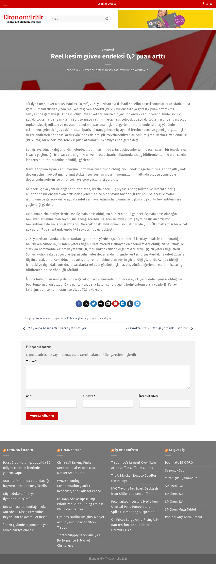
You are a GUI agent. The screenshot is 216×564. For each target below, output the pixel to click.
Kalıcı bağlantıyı (77, 318)
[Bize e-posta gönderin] (211, 3)
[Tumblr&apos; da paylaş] (130, 303)
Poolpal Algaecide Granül (183, 517)
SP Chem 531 (174, 494)
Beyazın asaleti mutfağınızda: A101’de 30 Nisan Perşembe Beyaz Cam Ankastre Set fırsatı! (26, 512)
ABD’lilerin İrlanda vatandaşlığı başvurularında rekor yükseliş (26, 483)
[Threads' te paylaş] (101, 303)
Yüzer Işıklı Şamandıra (181, 478)
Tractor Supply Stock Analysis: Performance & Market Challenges (79, 540)
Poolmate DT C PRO (179, 462)
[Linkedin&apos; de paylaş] (122, 303)
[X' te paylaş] (86, 303)
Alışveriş (177, 450)
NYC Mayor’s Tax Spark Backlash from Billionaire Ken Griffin (134, 491)
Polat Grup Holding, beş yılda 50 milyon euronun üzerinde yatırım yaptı (26, 468)
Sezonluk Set (174, 470)
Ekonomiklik (76, 70)
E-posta (89, 396)
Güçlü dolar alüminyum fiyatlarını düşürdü (20, 496)
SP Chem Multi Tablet (180, 509)
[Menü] (5, 4)
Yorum (31, 361)
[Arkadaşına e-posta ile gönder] (108, 303)
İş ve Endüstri (127, 450)
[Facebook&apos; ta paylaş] (79, 303)
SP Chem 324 (174, 502)
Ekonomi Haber (20, 450)
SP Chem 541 (174, 486)
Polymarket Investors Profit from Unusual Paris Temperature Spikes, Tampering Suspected (135, 507)
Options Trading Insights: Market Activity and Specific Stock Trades (80, 522)
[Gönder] (107, 18)
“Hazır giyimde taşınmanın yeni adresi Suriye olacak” (26, 527)
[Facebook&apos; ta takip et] (203, 3)
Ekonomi (108, 49)
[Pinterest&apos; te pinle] (115, 303)
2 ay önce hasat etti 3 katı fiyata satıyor (53, 328)
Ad (28, 396)
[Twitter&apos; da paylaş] (93, 303)
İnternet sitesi (148, 396)
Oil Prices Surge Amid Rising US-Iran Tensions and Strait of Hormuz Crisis (135, 525)
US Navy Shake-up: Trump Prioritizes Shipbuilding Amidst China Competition (80, 504)
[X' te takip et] (207, 3)
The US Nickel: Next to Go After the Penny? (133, 478)
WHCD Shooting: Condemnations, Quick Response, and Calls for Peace (79, 486)
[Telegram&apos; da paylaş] (137, 303)
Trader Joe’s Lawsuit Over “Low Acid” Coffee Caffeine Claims (133, 465)
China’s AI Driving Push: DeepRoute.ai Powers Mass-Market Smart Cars (77, 468)
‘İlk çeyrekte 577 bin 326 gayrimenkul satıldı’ (159, 328)
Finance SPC (71, 450)
